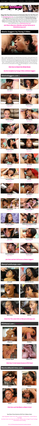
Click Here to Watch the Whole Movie (19, 67)
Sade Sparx (9, 89)
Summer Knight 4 (9, 224)
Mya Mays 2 (29, 194)
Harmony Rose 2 (10, 179)
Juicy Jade (9, 282)
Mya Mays (9, 239)
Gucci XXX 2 (29, 149)
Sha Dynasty (29, 119)
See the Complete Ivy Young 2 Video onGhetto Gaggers (19, 71)
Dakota (29, 386)
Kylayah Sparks (10, 149)
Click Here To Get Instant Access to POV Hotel (19, 363)
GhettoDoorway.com (25, 23)
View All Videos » (24, 75)
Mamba (10, 298)
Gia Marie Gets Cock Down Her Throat (10, 419)
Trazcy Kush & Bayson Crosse (29, 224)
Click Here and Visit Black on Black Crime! (20, 407)
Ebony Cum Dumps (13, 1)
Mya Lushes (10, 315)
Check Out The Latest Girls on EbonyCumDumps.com (19, 319)
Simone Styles (29, 254)
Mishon (29, 298)
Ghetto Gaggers (4, 1)
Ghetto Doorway (4, 3)
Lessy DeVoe (10, 209)
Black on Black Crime (30, 1)
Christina (29, 342)
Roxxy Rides (29, 89)
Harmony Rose (29, 239)
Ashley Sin (9, 194)
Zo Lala (29, 134)
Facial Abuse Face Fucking (19, 420)
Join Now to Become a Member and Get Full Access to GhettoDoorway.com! (19, 26)
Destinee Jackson (9, 254)
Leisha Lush (10, 134)
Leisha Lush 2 (9, 104)
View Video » (9, 91)
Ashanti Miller (29, 104)
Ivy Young (9, 164)
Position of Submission (24, 416)
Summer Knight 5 (29, 209)
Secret (9, 403)
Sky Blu (29, 179)
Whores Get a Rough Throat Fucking (28, 419)
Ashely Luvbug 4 (10, 119)
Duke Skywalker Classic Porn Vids (10, 416)
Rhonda (29, 315)
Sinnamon (29, 403)
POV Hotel (21, 1)
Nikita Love (29, 359)
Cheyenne (9, 342)
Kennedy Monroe (29, 282)
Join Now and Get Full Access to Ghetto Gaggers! (19, 259)
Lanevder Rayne (10, 359)
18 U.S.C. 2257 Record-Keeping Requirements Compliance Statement (19, 424)
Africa (9, 386)
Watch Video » (29, 210)
